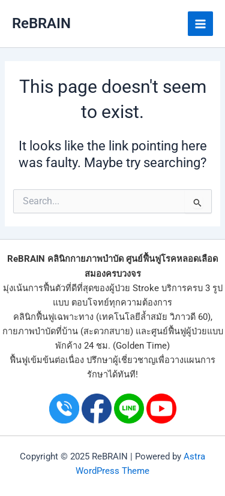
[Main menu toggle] (200, 24)
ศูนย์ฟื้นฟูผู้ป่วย (179, 331)
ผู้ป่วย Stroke (134, 288)
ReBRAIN (41, 23)
